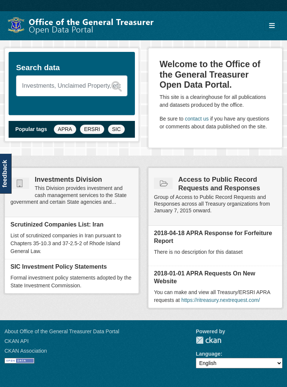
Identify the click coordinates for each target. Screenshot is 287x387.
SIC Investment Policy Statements (58, 266)
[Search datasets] (71, 85)
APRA (65, 129)
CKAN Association (25, 351)
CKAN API (16, 341)
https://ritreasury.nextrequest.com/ (220, 300)
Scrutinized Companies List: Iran (57, 224)
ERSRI (92, 129)
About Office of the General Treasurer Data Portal (61, 331)
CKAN (208, 340)
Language (208, 354)
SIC (116, 129)
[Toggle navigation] (272, 26)
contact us (197, 119)
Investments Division (68, 179)
